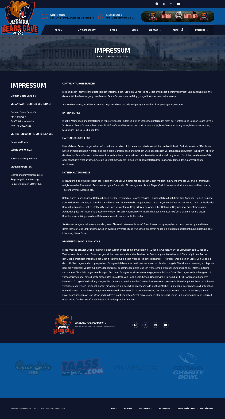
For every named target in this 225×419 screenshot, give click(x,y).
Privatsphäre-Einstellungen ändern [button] (196, 408)
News (134, 30)
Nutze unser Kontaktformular (120, 18)
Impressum (164, 408)
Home (114, 408)
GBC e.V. (59, 30)
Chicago (153, 30)
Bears (113, 30)
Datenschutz (145, 408)
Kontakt (200, 30)
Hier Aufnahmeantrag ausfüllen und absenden (72, 18)
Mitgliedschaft (86, 30)
